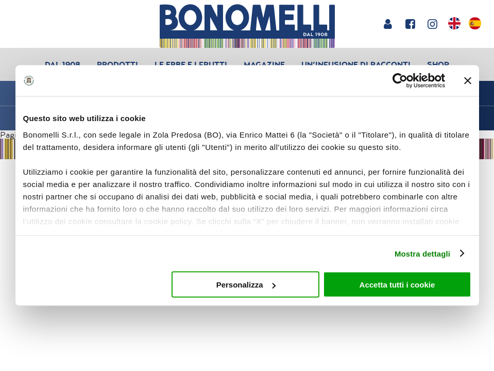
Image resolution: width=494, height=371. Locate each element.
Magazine (264, 64)
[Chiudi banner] (467, 81)
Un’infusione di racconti (356, 64)
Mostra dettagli (422, 253)
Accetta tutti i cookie (397, 284)
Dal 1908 (62, 64)
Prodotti (117, 64)
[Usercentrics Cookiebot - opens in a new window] (400, 81)
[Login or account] (388, 23)
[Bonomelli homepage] (247, 26)
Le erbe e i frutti (191, 64)
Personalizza (246, 284)
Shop (438, 64)
